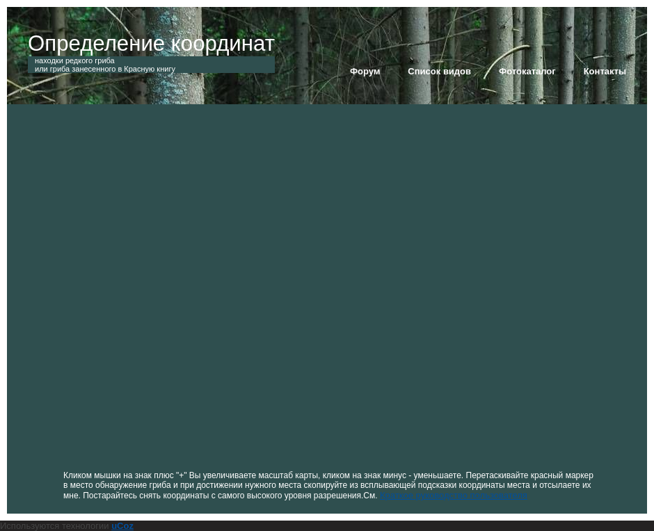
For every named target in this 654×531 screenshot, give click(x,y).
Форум (365, 71)
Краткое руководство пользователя (453, 495)
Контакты (605, 71)
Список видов (439, 71)
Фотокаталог (527, 71)
